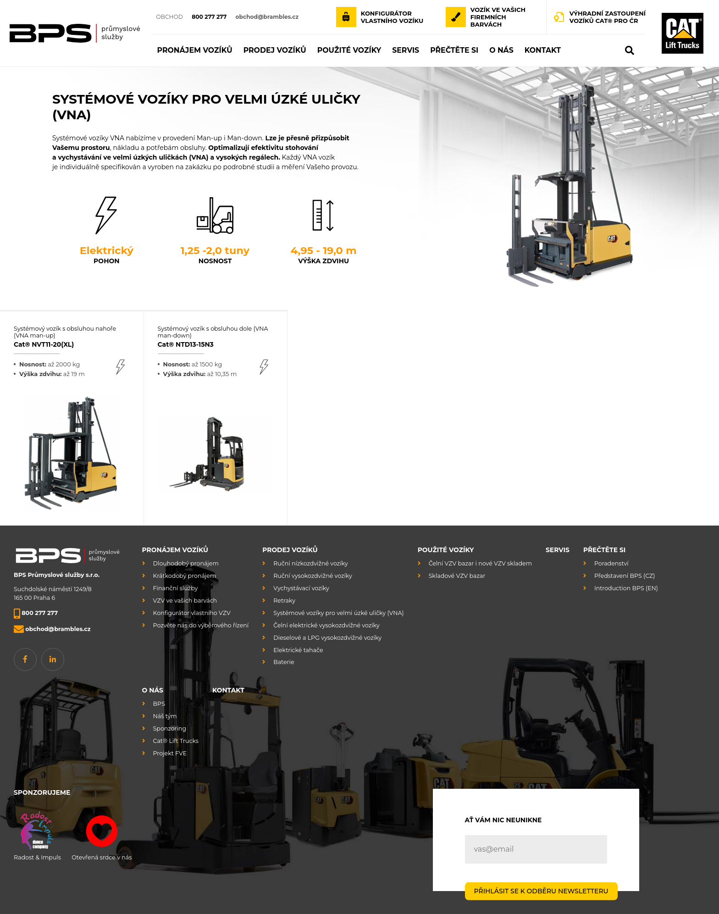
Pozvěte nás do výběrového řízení (201, 625)
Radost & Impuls (37, 834)
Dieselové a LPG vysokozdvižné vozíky (327, 637)
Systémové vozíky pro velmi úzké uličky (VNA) (338, 612)
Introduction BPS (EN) (626, 588)
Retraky (284, 600)
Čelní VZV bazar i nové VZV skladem (480, 563)
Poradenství (611, 563)
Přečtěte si (604, 550)
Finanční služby (175, 588)
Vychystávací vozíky (301, 588)
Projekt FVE (170, 753)
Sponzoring (169, 728)
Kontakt (228, 690)
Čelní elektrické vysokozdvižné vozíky (326, 625)
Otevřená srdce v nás (102, 834)
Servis (558, 550)
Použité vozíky (446, 550)
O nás (152, 690)
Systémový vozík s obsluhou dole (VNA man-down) (216, 336)
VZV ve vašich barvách (185, 600)
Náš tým (165, 716)
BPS (159, 703)
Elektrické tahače (298, 650)
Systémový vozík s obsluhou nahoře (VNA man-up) (72, 336)
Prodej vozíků (290, 550)
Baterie (283, 662)
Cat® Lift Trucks (176, 740)
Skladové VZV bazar (457, 575)
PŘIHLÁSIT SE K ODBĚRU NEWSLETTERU (541, 890)
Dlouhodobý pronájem (186, 563)
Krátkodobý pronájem (184, 575)
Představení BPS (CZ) (624, 575)
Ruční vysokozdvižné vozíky (312, 575)
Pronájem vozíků (175, 550)
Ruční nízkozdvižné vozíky (310, 563)
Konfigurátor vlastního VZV (192, 612)
